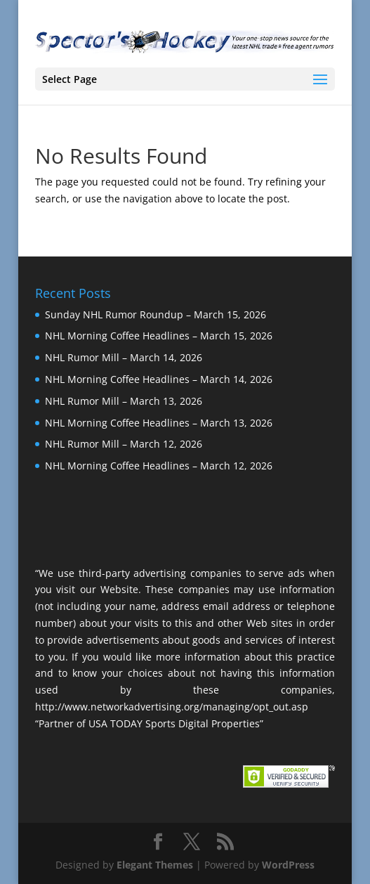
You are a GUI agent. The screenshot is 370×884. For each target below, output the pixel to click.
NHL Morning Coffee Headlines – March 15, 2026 (158, 335)
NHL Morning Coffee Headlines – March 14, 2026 (158, 379)
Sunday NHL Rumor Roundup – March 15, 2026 (155, 314)
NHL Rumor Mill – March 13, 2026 (123, 401)
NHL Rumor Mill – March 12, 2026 (123, 443)
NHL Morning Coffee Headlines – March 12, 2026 (158, 465)
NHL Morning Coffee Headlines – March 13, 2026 (158, 422)
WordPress (288, 864)
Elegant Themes (155, 864)
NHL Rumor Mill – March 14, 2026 (123, 357)
